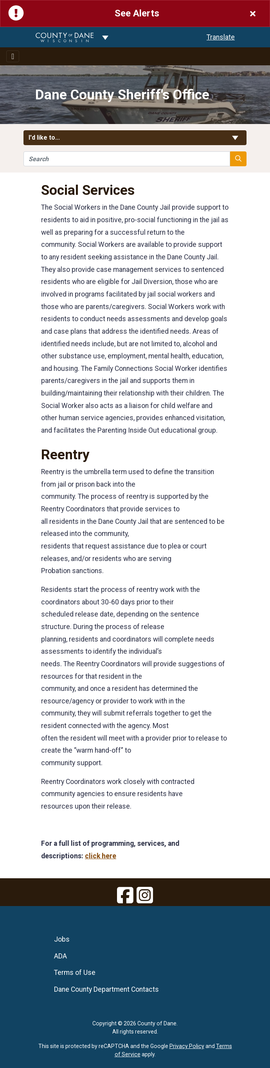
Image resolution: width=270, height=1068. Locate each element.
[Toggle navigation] (12, 56)
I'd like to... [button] (135, 137)
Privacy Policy (186, 1046)
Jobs (62, 939)
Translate (221, 37)
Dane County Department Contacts (106, 989)
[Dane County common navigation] (105, 37)
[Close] (253, 13)
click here (100, 856)
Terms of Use (74, 972)
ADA (60, 956)
